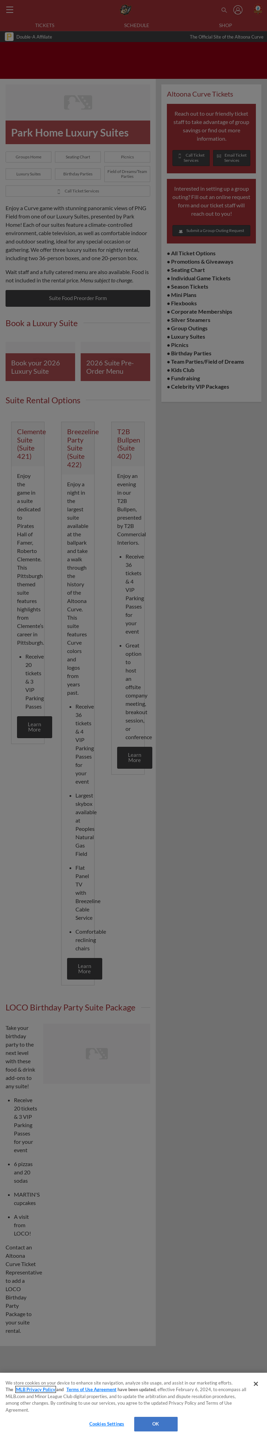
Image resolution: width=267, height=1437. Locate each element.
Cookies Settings (106, 1424)
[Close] (256, 1383)
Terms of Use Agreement (91, 1389)
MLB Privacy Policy (35, 1389)
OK (155, 1424)
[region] (133, 1405)
